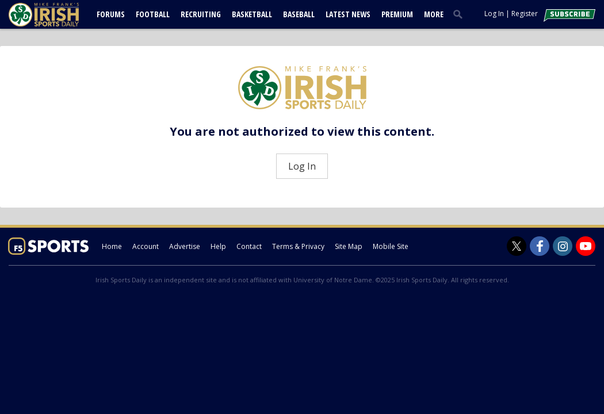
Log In (494, 13)
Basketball (252, 14)
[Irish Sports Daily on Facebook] (539, 246)
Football (153, 14)
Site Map (348, 246)
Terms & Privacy (298, 246)
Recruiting (201, 14)
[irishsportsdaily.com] (57, 14)
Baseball (299, 14)
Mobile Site (390, 246)
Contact (249, 246)
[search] (460, 14)
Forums (111, 14)
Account (145, 246)
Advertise (184, 246)
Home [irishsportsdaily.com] (112, 246)
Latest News (348, 14)
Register (524, 13)
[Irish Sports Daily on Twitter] (516, 246)
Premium (397, 14)
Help (218, 246)
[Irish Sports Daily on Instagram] (562, 246)
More (434, 14)
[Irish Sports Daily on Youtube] (585, 246)
